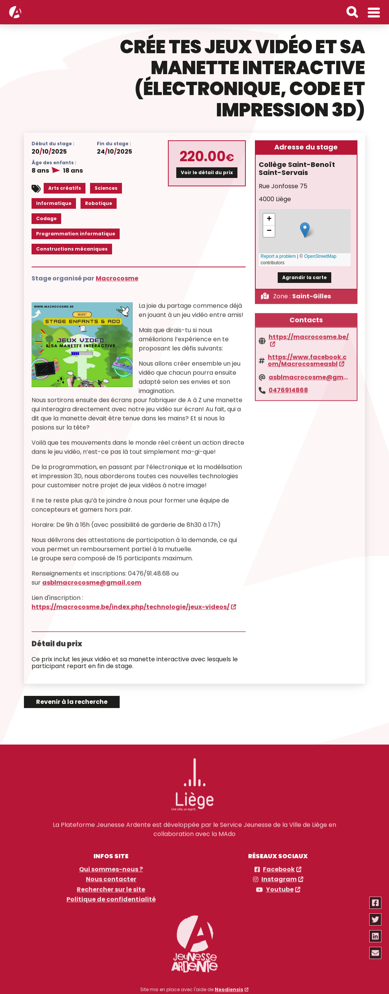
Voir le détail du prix (207, 172)
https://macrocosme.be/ (309, 333)
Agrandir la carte (304, 276)
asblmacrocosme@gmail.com (91, 578)
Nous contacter (111, 876)
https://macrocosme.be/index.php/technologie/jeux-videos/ (130, 603)
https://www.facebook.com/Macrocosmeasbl (307, 357)
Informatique (53, 203)
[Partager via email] (376, 953)
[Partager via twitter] (376, 919)
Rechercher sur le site (111, 886)
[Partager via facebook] (376, 903)
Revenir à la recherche (72, 701)
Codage (46, 218)
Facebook (279, 865)
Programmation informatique (75, 233)
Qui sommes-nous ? (111, 865)
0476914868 (288, 386)
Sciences (106, 187)
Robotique (98, 203)
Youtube (280, 886)
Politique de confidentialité (111, 895)
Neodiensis (229, 986)
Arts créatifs (64, 187)
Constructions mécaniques (72, 248)
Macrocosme (117, 274)
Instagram (279, 876)
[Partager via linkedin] (376, 936)
